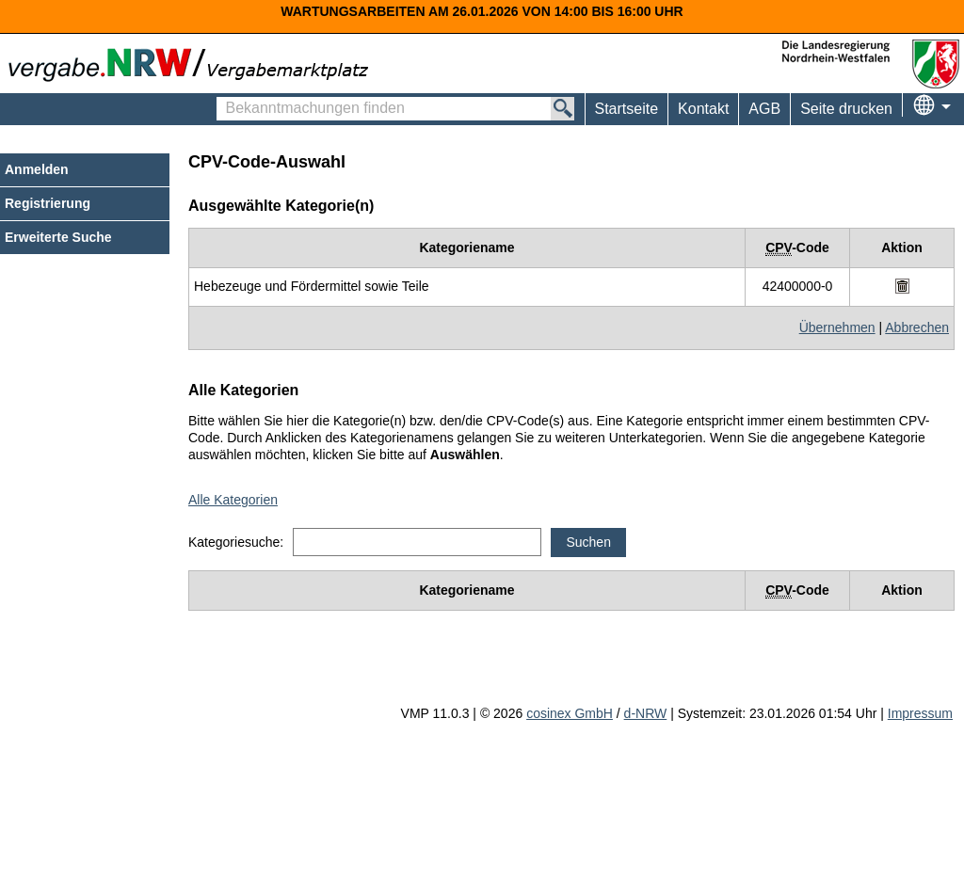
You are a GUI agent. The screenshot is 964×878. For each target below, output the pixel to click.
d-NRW (645, 713)
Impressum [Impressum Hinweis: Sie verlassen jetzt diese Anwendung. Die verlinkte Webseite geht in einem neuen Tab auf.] (920, 713)
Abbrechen (917, 327)
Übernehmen (837, 327)
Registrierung (47, 203)
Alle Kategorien (233, 499)
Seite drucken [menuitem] (846, 109)
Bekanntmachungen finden (226, 100)
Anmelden (37, 169)
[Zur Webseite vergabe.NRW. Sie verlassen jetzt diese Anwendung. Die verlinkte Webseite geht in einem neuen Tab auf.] (193, 63)
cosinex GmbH (569, 713)
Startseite (627, 109)
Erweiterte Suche (58, 237)
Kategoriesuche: (235, 542)
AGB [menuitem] (764, 109)
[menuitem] (702, 109)
